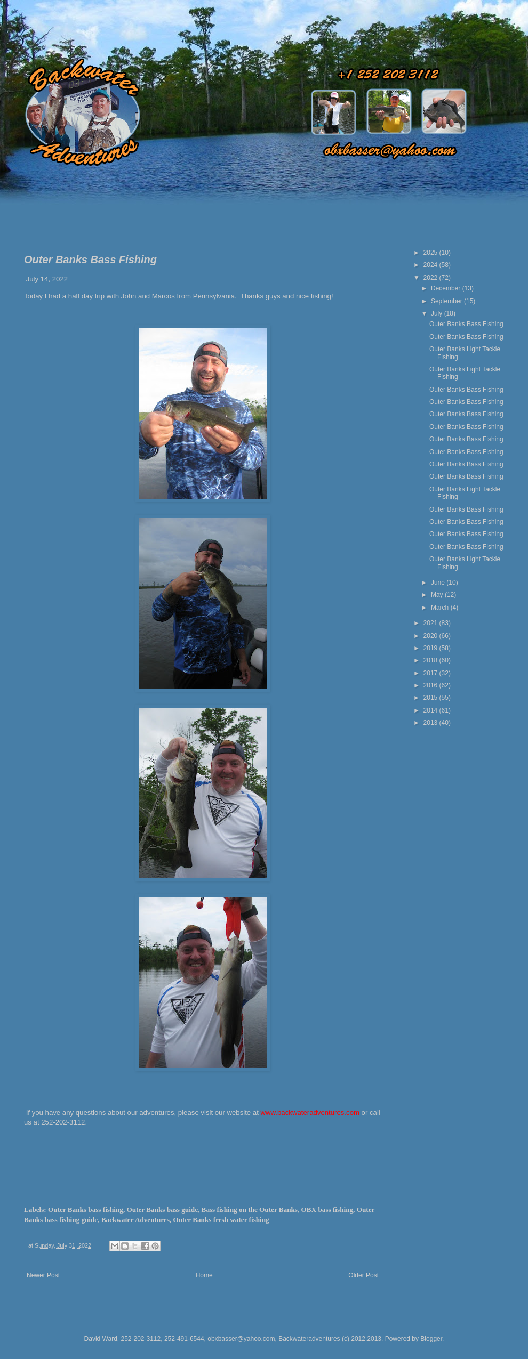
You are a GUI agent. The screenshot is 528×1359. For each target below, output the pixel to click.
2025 (431, 252)
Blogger (431, 1338)
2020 (431, 636)
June (438, 582)
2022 (431, 277)
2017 (431, 673)
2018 (431, 660)
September (447, 301)
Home (204, 1275)
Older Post (363, 1275)
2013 (431, 722)
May (438, 594)
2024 (431, 265)
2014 (431, 710)
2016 (431, 685)
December (446, 288)
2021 (431, 623)
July (437, 313)
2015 (431, 697)
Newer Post (43, 1275)
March (441, 607)
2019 (431, 648)
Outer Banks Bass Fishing (466, 324)
